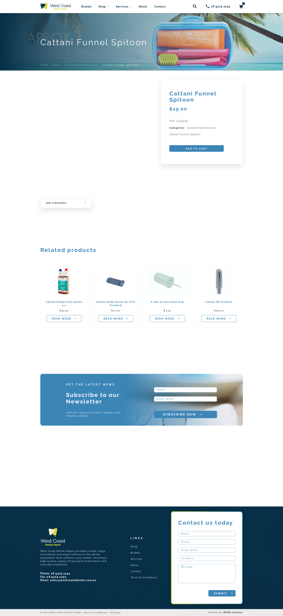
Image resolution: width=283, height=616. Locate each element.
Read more (64, 318)
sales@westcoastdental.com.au (73, 580)
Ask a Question (56, 202)
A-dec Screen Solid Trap (167, 301)
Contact (160, 6)
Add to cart (196, 148)
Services (122, 6)
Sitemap (115, 612)
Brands (86, 6)
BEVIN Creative (233, 612)
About (143, 6)
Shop (102, 6)
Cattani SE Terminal (219, 301)
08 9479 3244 (60, 573)
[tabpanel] (64, 297)
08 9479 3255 (56, 576)
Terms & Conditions (144, 577)
